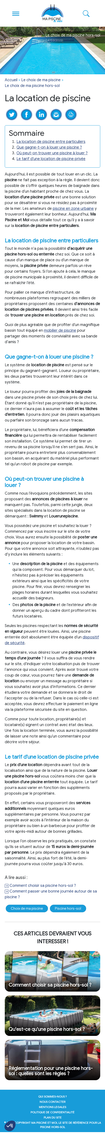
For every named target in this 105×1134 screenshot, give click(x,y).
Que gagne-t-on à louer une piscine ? (49, 147)
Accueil (11, 80)
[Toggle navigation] (15, 13)
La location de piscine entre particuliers (50, 141)
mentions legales (52, 1107)
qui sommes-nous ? (52, 1096)
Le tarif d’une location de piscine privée (50, 158)
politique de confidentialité (52, 1112)
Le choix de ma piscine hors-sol (32, 85)
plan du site (53, 1117)
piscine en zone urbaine (73, 208)
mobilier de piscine (60, 330)
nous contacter (52, 1102)
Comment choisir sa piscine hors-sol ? (40, 885)
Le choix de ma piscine (41, 80)
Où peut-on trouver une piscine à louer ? (52, 153)
